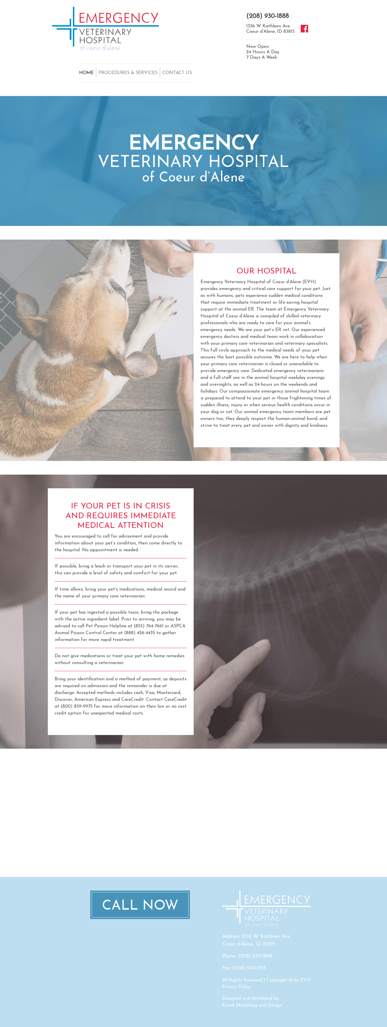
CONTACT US (177, 73)
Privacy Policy (236, 987)
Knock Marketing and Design (252, 1005)
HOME (86, 73)
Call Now (140, 906)
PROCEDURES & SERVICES (128, 73)
